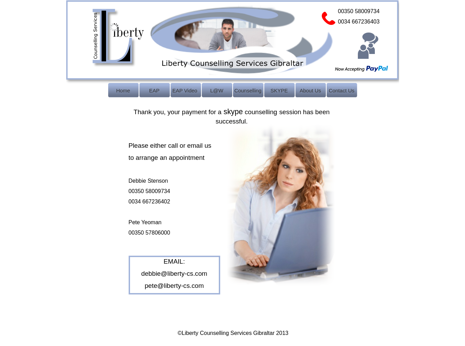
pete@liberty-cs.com (174, 285)
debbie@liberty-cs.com (174, 273)
